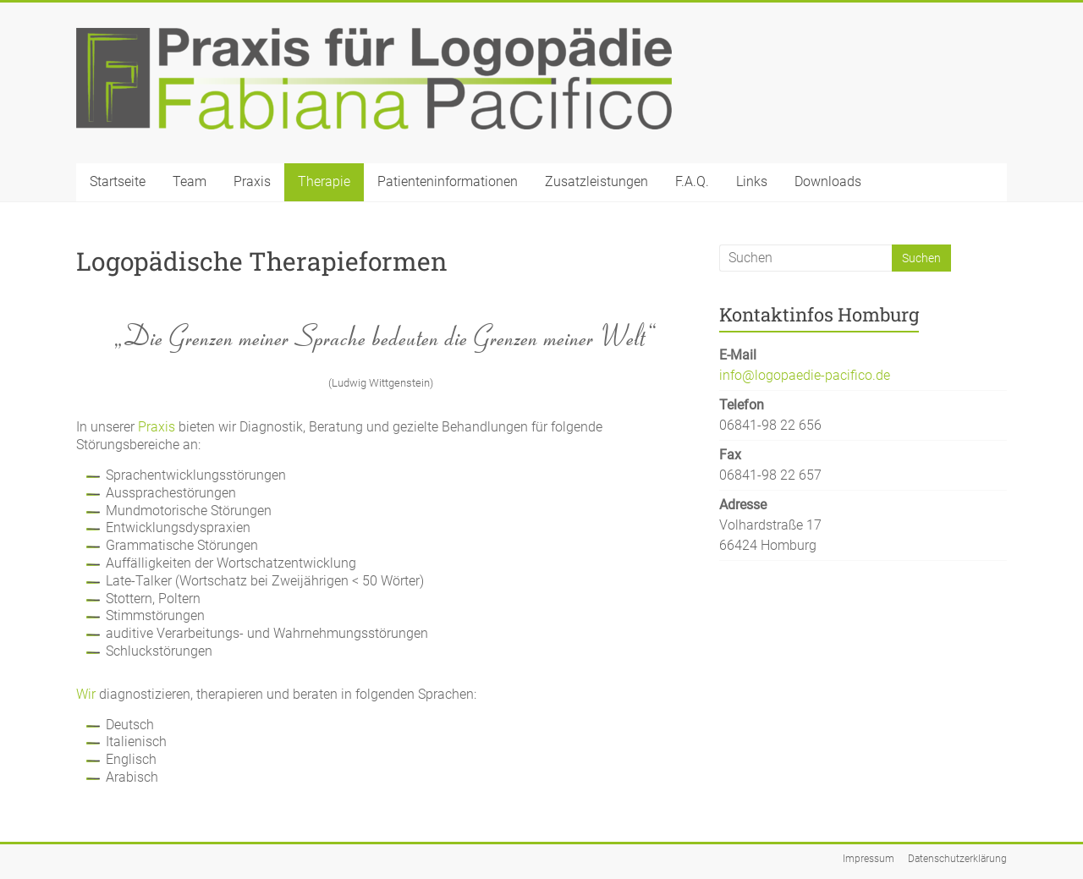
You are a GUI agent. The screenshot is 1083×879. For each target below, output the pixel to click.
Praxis (252, 181)
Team (189, 181)
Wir (86, 694)
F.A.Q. (692, 181)
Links (751, 181)
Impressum (868, 859)
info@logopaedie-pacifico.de (804, 375)
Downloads (827, 181)
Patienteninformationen (447, 181)
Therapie (324, 181)
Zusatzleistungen (596, 181)
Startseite (118, 181)
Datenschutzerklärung (957, 859)
